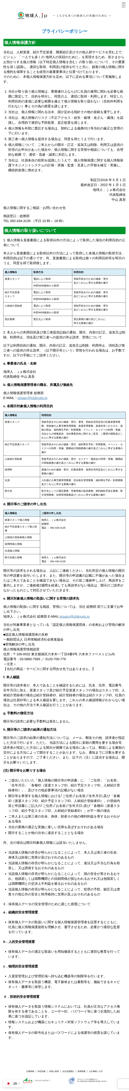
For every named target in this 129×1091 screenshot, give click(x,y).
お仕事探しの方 (96, 1071)
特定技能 (42, 1071)
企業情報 (30, 1071)
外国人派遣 (54, 1071)
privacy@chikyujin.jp (32, 398)
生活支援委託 (68, 1071)
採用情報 (81, 1071)
